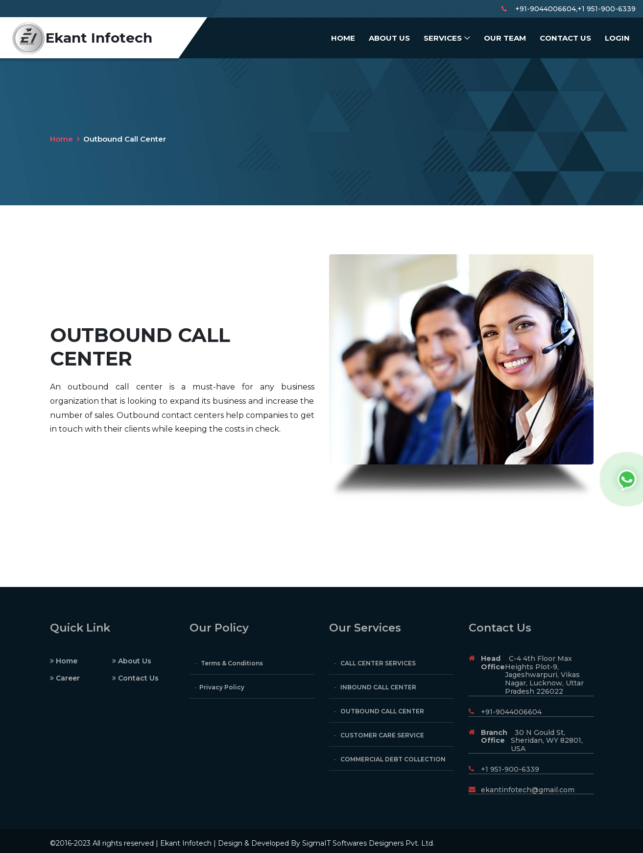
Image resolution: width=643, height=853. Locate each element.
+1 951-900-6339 (504, 769)
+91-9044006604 (505, 711)
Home (343, 38)
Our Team (505, 38)
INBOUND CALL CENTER (375, 687)
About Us (389, 38)
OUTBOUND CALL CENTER (379, 711)
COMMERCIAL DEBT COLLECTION (390, 759)
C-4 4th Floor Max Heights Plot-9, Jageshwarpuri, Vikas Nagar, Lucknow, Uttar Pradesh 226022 (526, 675)
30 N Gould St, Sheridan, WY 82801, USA (526, 741)
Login (617, 38)
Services (443, 38)
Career (65, 678)
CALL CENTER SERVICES (375, 663)
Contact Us (565, 38)
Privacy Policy (219, 687)
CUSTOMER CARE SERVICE (379, 735)
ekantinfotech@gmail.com (521, 789)
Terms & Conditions (228, 663)
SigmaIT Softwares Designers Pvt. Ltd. (368, 843)
